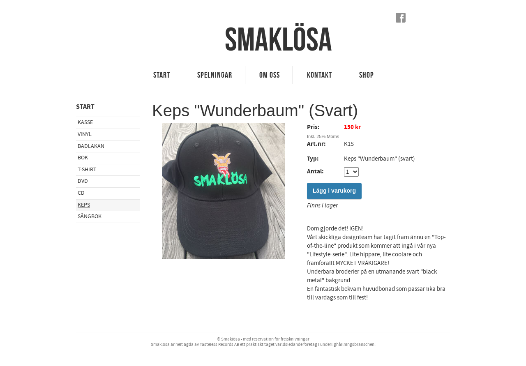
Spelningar (214, 74)
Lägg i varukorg (334, 190)
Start (161, 74)
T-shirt (87, 169)
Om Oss (269, 74)
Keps (84, 205)
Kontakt (319, 74)
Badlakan (91, 146)
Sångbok (90, 216)
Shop (366, 74)
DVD (83, 181)
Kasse (85, 122)
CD (81, 193)
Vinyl (85, 134)
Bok (83, 157)
